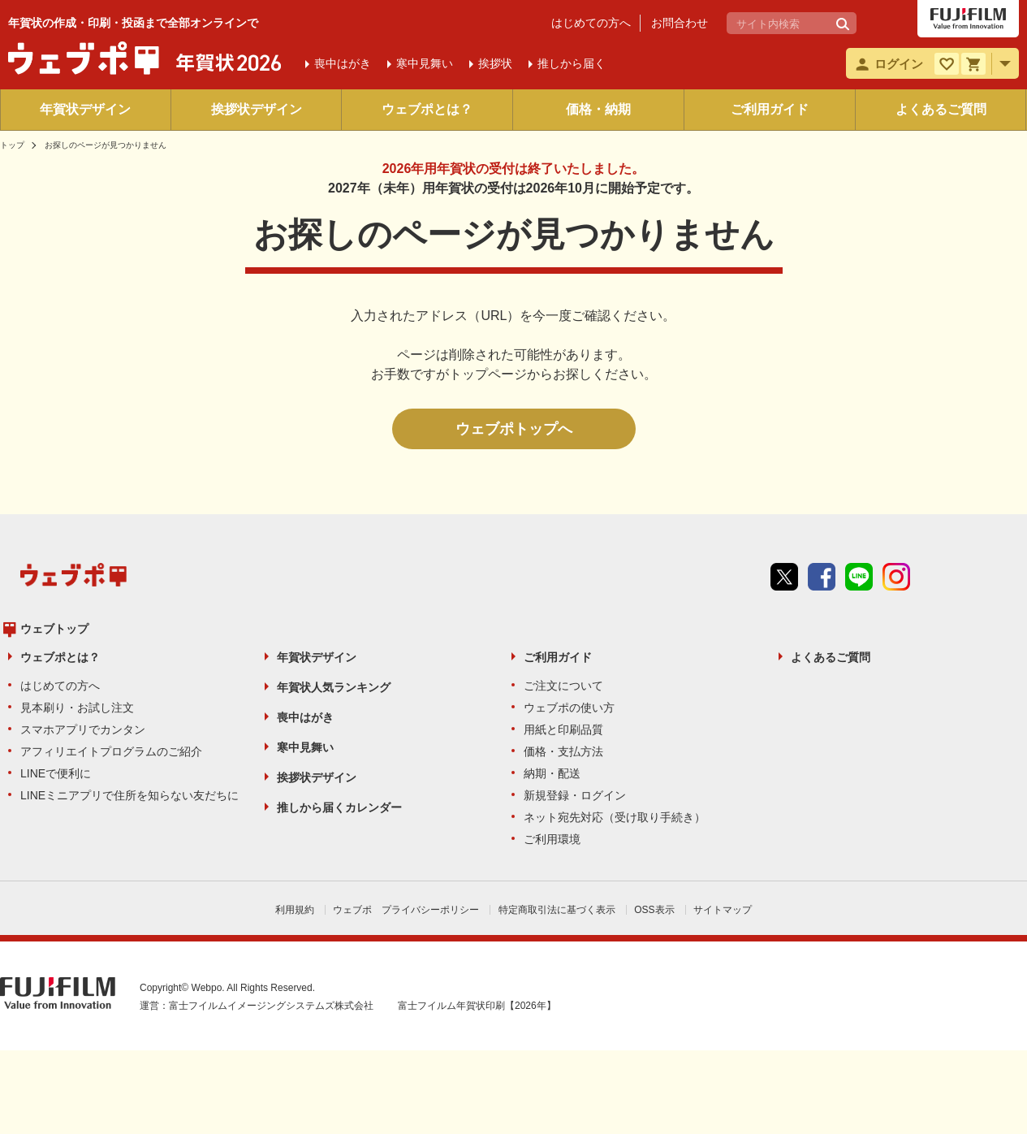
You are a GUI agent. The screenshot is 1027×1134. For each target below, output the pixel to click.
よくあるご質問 (940, 109)
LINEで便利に (55, 773)
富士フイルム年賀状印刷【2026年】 (477, 1005)
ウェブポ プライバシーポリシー (406, 909)
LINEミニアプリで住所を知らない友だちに (129, 795)
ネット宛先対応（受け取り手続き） (615, 817)
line (859, 577)
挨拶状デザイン (256, 109)
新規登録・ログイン (575, 795)
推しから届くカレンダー (339, 807)
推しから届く (571, 63)
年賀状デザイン (85, 109)
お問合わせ (679, 22)
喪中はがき (305, 717)
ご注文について (563, 685)
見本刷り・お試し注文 (77, 707)
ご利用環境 (552, 839)
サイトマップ (722, 909)
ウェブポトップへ (513, 429)
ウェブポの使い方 (569, 707)
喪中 (342, 63)
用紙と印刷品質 (563, 729)
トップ (12, 145)
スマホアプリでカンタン (82, 729)
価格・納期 (598, 109)
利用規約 (294, 909)
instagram (896, 577)
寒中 (424, 63)
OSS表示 (654, 909)
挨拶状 (495, 63)
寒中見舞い (305, 747)
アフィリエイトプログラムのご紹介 (111, 751)
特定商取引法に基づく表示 (556, 909)
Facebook (821, 577)
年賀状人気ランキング (334, 687)
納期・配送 (552, 773)
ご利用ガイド (770, 109)
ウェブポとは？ (427, 109)
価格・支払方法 (563, 751)
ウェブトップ (54, 628)
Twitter (784, 577)
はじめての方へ (591, 22)
